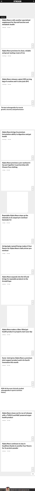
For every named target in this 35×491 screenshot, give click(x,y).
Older (33, 473)
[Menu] (1, 1)
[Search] (33, 1)
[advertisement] (17, 9)
